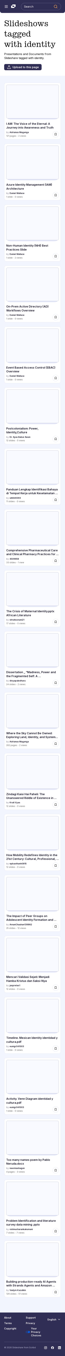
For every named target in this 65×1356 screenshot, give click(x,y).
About (7, 1317)
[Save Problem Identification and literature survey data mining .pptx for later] (56, 1231)
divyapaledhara (17, 680)
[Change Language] (54, 1319)
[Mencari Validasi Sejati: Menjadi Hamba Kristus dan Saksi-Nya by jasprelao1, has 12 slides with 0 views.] (32, 964)
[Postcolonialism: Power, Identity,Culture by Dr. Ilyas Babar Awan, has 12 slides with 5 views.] (32, 415)
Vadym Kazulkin (18, 1290)
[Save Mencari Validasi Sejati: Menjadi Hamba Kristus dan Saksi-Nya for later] (56, 987)
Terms (8, 1323)
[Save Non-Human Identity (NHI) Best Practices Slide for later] (56, 256)
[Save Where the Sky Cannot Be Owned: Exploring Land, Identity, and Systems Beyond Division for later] (56, 744)
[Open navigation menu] (6, 6)
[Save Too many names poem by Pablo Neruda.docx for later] (56, 1170)
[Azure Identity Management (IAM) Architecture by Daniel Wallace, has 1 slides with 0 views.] (32, 172)
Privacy (30, 1323)
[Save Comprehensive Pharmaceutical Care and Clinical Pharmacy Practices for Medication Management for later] (56, 561)
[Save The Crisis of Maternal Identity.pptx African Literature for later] (56, 622)
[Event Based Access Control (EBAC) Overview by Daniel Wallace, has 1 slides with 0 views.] (32, 355)
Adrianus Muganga (19, 132)
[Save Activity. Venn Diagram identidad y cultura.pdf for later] (56, 1109)
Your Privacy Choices (33, 1332)
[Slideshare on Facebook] (52, 1347)
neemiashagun (17, 1168)
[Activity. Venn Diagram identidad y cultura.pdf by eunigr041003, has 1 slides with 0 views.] (32, 1086)
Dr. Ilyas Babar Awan (20, 437)
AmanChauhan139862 (21, 924)
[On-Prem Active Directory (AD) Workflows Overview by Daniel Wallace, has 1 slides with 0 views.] (32, 294)
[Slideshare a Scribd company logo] (13, 6)
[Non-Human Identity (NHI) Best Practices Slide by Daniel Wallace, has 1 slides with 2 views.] (32, 233)
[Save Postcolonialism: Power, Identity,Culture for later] (56, 439)
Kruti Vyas (15, 802)
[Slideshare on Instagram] (45, 1347)
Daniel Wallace (17, 193)
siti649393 (15, 498)
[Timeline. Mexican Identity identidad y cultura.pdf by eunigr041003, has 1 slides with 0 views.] (32, 1025)
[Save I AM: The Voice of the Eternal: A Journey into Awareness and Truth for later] (56, 134)
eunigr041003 (17, 1046)
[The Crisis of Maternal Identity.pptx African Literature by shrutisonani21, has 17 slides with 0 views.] (32, 598)
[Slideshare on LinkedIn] (59, 1347)
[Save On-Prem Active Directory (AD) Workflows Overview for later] (56, 317)
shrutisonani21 (17, 619)
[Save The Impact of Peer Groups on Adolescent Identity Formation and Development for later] (56, 926)
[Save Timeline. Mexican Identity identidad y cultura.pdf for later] (56, 1048)
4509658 (14, 559)
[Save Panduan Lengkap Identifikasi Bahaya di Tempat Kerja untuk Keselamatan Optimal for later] (56, 500)
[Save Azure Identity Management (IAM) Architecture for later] (56, 195)
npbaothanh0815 (18, 863)
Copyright (10, 1328)
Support (31, 1317)
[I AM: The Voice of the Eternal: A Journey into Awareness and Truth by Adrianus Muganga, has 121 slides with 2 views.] (32, 111)
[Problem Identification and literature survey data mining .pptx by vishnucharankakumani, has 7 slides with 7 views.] (32, 1208)
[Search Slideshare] (41, 6)
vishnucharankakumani (21, 1229)
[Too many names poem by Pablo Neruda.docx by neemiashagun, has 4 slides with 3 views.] (32, 1147)
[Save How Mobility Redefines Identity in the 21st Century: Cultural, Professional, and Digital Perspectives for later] (56, 865)
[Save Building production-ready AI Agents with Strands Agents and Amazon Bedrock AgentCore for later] (56, 1292)
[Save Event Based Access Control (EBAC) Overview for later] (56, 378)
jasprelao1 (15, 985)
